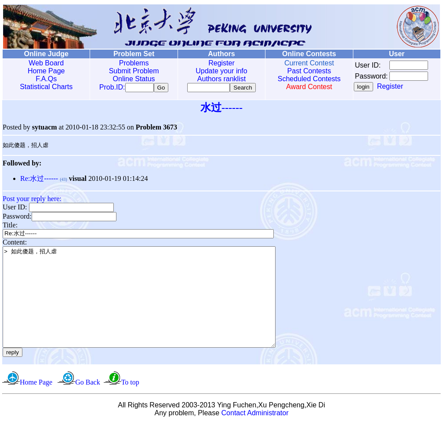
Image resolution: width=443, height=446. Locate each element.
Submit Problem (132, 71)
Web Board (45, 63)
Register (219, 63)
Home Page (46, 71)
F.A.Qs (45, 79)
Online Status (132, 79)
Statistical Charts (45, 86)
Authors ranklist (219, 79)
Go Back (87, 404)
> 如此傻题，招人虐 (156, 309)
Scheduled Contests (305, 79)
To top (130, 404)
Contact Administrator (255, 435)
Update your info (218, 71)
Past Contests (305, 71)
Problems (132, 63)
